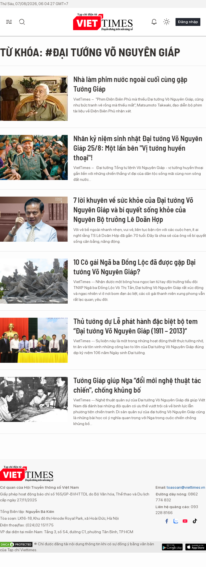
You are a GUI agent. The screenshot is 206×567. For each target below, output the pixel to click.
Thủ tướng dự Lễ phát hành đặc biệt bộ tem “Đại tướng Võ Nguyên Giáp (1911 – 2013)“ (135, 326)
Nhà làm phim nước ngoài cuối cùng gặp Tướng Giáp (130, 84)
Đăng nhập (188, 21)
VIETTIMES (103, 22)
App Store (172, 547)
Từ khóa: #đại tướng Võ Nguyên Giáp (90, 52)
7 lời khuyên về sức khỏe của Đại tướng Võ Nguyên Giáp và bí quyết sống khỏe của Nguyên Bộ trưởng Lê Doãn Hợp (133, 209)
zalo (176, 521)
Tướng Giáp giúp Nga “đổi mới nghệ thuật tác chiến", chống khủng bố (137, 385)
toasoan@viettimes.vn (185, 487)
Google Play (195, 547)
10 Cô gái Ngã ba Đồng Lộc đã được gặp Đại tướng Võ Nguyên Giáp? (134, 266)
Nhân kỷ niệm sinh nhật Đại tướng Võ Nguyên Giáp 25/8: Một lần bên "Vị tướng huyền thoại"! (137, 148)
